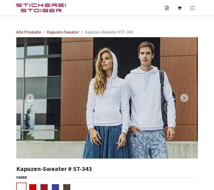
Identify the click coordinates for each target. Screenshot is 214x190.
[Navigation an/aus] (192, 8)
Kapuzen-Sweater (63, 32)
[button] (30, 98)
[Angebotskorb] (167, 8)
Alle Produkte (28, 32)
